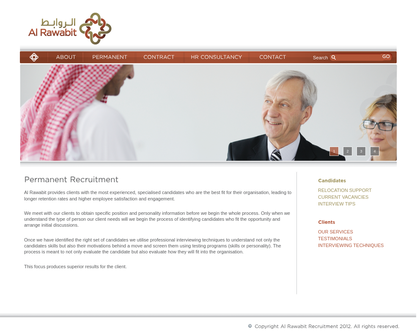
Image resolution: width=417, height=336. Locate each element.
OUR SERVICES (335, 231)
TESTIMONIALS (335, 238)
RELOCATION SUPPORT (345, 190)
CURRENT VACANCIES (343, 197)
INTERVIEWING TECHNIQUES (351, 245)
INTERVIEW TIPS (336, 203)
